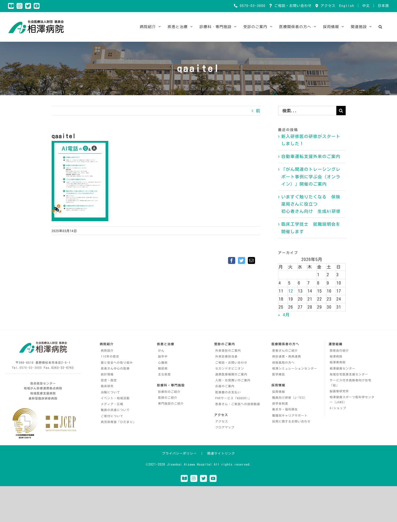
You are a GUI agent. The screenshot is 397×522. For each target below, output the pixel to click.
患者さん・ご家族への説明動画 (237, 403)
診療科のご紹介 (169, 391)
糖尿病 (163, 368)
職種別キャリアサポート (289, 415)
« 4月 (284, 315)
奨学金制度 (280, 403)
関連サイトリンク (221, 453)
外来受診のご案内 (228, 350)
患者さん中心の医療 (115, 368)
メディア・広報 (112, 403)
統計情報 (107, 374)
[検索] (341, 110)
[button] (380, 26)
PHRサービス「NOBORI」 (233, 398)
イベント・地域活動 (115, 398)
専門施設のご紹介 (171, 403)
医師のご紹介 (167, 397)
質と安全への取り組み (117, 362)
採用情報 (278, 391)
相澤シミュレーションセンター (294, 368)
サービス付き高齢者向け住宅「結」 (350, 383)
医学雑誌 (278, 374)
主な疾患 (164, 374)
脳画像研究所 (339, 391)
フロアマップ (224, 427)
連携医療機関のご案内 (231, 374)
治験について (110, 392)
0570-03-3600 (251, 5)
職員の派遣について (115, 409)
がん (161, 350)
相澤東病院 (338, 362)
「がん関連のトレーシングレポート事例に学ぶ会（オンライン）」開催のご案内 (310, 176)
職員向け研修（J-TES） (289, 397)
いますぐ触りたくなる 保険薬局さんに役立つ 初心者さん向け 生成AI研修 (311, 204)
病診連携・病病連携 (286, 356)
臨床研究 (107, 386)
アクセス (327, 5)
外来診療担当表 (226, 356)
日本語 (383, 5)
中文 (366, 5)
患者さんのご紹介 (285, 350)
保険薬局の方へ (283, 362)
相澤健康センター (342, 368)
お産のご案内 (224, 386)
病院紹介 (107, 350)
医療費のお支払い (228, 392)
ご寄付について (112, 415)
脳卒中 (163, 356)
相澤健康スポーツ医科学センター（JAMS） (352, 400)
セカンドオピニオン (229, 368)
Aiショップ (338, 407)
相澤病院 (336, 356)
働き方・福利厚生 (285, 409)
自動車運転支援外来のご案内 (310, 156)
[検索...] (307, 110)
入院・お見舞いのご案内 (232, 380)
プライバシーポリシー (179, 453)
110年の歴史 (110, 356)
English (346, 5)
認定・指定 (109, 380)
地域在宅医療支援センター (349, 374)
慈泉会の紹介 (339, 350)
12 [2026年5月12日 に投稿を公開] (290, 291)
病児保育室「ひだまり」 (118, 421)
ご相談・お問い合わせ (292, 5)
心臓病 (163, 362)
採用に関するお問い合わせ (291, 421)
